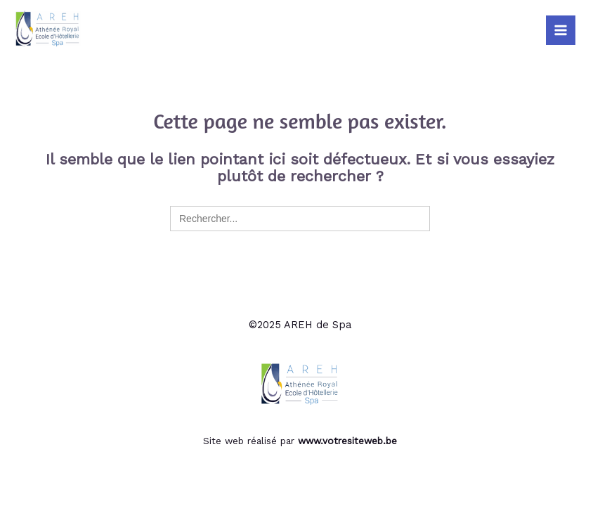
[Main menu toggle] (560, 30)
